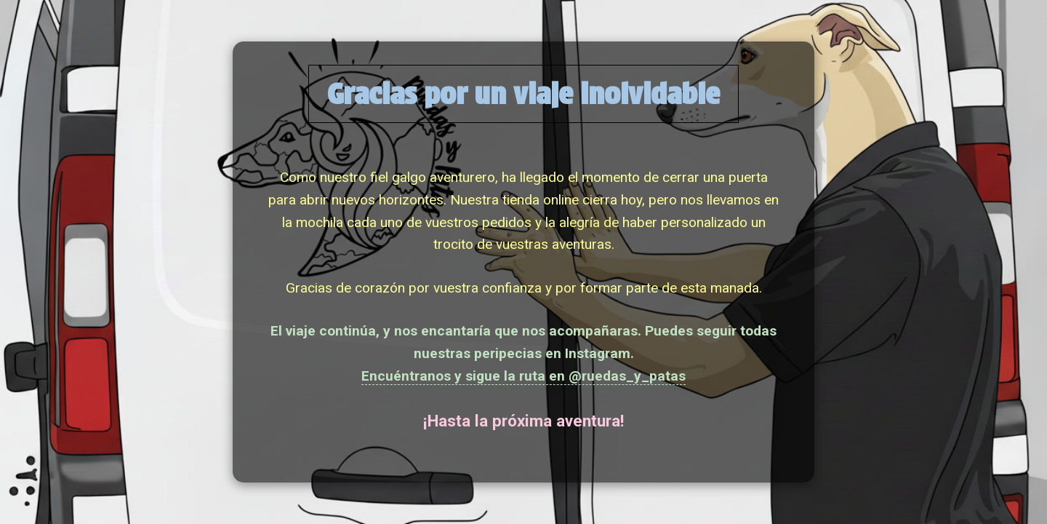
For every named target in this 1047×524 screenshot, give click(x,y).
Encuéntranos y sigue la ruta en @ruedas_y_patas (523, 376)
